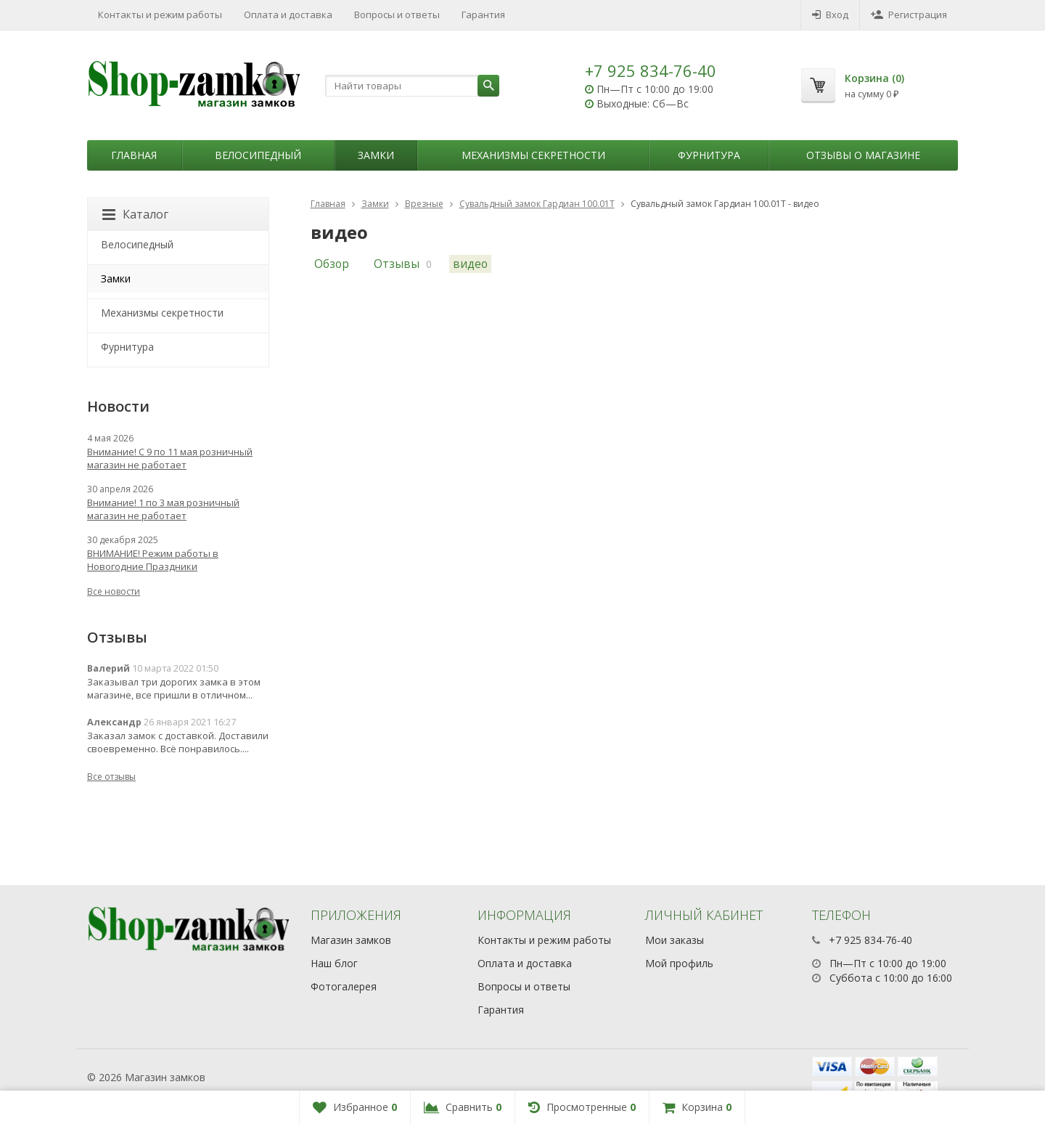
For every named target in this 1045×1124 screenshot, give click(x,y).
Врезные (424, 203)
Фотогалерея (344, 986)
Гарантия (483, 14)
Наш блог (334, 963)
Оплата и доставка (288, 14)
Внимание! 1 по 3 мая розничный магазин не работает (163, 509)
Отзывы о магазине (863, 155)
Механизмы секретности (533, 155)
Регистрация (909, 14)
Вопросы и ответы (397, 14)
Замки (376, 155)
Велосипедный (258, 155)
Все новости (113, 591)
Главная (134, 155)
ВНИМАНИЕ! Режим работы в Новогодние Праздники (152, 560)
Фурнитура (709, 155)
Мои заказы (674, 940)
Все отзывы (111, 776)
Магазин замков (351, 940)
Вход (830, 14)
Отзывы (396, 264)
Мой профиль (679, 963)
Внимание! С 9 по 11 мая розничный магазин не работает (170, 458)
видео (470, 264)
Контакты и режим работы (160, 14)
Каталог (135, 214)
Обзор (331, 264)
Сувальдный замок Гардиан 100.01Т (537, 203)
